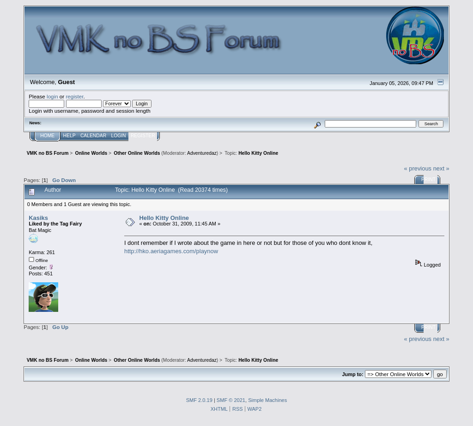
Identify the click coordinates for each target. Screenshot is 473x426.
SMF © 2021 (231, 400)
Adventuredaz (202, 153)
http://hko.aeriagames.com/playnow (171, 251)
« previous (417, 168)
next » (441, 168)
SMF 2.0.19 (199, 400)
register (74, 96)
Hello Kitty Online (164, 217)
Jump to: (352, 374)
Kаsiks (38, 217)
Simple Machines (267, 400)
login (52, 96)
